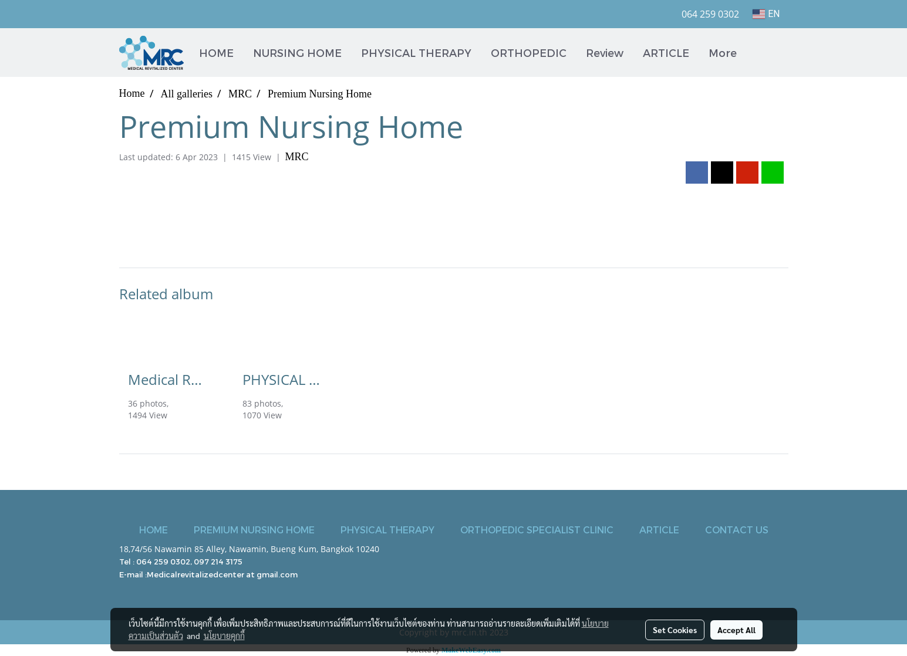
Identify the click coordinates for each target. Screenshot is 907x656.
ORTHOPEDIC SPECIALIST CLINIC (536, 529)
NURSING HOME (297, 52)
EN (766, 13)
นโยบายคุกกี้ (224, 635)
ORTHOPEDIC (529, 52)
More (723, 52)
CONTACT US (736, 529)
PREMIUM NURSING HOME (254, 529)
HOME (216, 52)
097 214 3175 (218, 561)
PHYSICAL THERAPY (416, 52)
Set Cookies (675, 629)
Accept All (736, 629)
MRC (297, 157)
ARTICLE (666, 52)
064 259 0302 (163, 561)
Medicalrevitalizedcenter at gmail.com (222, 574)
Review (604, 52)
